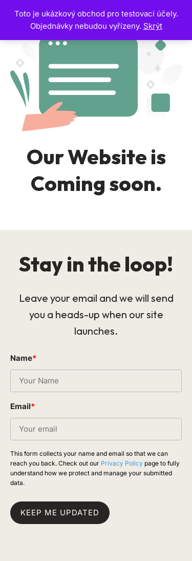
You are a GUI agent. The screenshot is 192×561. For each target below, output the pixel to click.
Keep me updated (59, 512)
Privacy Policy (122, 463)
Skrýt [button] (152, 26)
